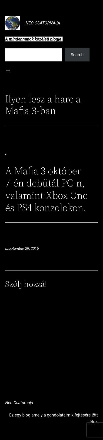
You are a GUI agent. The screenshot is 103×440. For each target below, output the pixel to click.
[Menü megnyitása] (8, 70)
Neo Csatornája (43, 22)
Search (77, 54)
